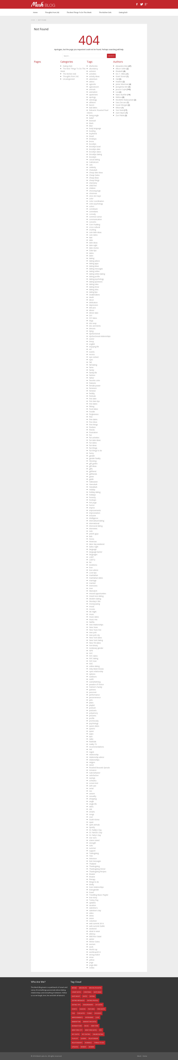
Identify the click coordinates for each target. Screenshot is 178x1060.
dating (91, 258)
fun (90, 435)
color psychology (96, 204)
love (91, 567)
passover (93, 692)
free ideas (93, 422)
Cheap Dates (94, 175)
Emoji (91, 341)
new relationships (96, 624)
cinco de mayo (95, 196)
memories (93, 586)
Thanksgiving (94, 866)
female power (94, 385)
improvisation (94, 513)
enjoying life (94, 346)
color (91, 198)
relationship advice (96, 757)
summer (92, 848)
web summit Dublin (97, 926)
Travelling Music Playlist (98, 895)
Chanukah (93, 170)
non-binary (93, 645)
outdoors (93, 676)
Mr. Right (92, 611)
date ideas (93, 243)
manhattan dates (96, 578)
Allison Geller (121, 68)
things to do (94, 882)
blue (91, 126)
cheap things (94, 180)
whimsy (92, 934)
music (91, 614)
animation (93, 92)
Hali (117, 79)
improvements (95, 510)
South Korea (94, 819)
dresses (92, 328)
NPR (91, 650)
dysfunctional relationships (100, 336)
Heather (119, 81)
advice (91, 81)
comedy (92, 214)
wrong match (94, 954)
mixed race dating (96, 596)
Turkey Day (93, 900)
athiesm (92, 102)
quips (91, 734)
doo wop (92, 323)
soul (91, 817)
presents (92, 715)
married (92, 583)
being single (94, 115)
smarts (92, 812)
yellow (91, 960)
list (90, 562)
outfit (91, 679)
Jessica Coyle (121, 89)
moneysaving (94, 604)
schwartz (92, 780)
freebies (92, 427)
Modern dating (95, 598)
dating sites (93, 289)
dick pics (92, 307)
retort (91, 765)
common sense (95, 217)
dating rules (94, 284)
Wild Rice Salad (95, 936)
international (94, 523)
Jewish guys (94, 534)
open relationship (96, 671)
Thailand (92, 864)
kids (90, 536)
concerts (92, 222)
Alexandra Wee (122, 66)
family (91, 370)
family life (93, 372)
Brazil (91, 136)
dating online (94, 271)
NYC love (93, 661)
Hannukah (93, 484)
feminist (92, 391)
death (91, 297)
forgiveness (94, 414)
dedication (93, 302)
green (91, 476)
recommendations (96, 747)
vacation (92, 905)
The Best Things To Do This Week (79, 12)
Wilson (118, 107)
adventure (93, 79)
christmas (93, 193)
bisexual (92, 120)
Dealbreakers (94, 294)
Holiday (92, 489)
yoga (91, 962)
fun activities (94, 437)
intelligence (93, 518)
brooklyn (92, 144)
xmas (91, 957)
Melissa (119, 97)
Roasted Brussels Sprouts (99, 767)
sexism (92, 793)
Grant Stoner (121, 76)
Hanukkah (93, 487)
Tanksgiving (94, 853)
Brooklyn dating (95, 154)
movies (92, 609)
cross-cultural (94, 227)
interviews (93, 528)
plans (91, 702)
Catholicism (94, 162)
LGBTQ (92, 560)
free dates (93, 419)
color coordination (96, 201)
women (92, 944)
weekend (92, 928)
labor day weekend (96, 544)
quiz (90, 736)
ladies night (93, 547)
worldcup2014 (94, 952)
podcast (92, 708)
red (90, 749)
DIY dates (93, 318)
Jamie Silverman (122, 84)
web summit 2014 (96, 923)
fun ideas (93, 445)
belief (91, 118)
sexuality (92, 796)
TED (91, 856)
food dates (93, 409)
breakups (93, 139)
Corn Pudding (94, 224)
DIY (90, 315)
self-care (92, 786)
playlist (92, 705)
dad (90, 237)
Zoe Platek (120, 115)
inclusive (92, 515)
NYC (91, 653)
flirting (91, 406)
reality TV (93, 744)
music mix (93, 619)
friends (92, 430)
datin (91, 256)
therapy (92, 879)
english (92, 344)
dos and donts (95, 326)
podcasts (93, 710)
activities (92, 74)
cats (91, 165)
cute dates (93, 235)
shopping (93, 799)
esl (90, 349)
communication (95, 219)
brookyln (92, 157)
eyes (91, 359)
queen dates (94, 726)
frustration (93, 432)
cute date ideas (95, 232)
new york (93, 632)
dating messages (96, 269)
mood (91, 606)
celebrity (92, 167)
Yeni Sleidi (120, 110)
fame (91, 367)
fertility (92, 393)
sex (90, 791)
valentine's (93, 908)
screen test (93, 783)
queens (92, 728)
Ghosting (92, 461)
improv (92, 508)
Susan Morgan (121, 105)
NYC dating (93, 658)
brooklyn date (94, 149)
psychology (93, 723)
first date (92, 398)
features (92, 383)
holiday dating (94, 492)
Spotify (92, 827)
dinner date (93, 313)
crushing (92, 230)
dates (91, 253)
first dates (93, 404)
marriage (92, 580)
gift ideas (93, 466)
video (91, 913)
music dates (94, 617)
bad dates (93, 107)
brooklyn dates (95, 152)
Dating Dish (123, 12)
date (91, 240)
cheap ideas (94, 178)
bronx (91, 141)
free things (93, 424)
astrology (93, 100)
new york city (94, 635)
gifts (91, 469)
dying (91, 331)
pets (91, 700)
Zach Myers (120, 113)
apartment (93, 94)
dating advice (94, 261)
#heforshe (93, 66)
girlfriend (92, 471)
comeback (93, 209)
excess (92, 354)
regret (91, 752)
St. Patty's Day (95, 835)
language (93, 549)
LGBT (91, 557)
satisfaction (94, 775)
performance (94, 695)
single (91, 801)
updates (92, 903)
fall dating (93, 365)
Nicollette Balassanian (125, 100)
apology (92, 97)
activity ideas (94, 76)
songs (91, 814)
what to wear (94, 931)
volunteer (93, 921)
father (91, 378)
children (92, 188)
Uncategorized (69, 79)
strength (92, 843)
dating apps (94, 263)
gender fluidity (94, 458)
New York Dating (96, 640)
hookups (92, 500)
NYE (91, 663)
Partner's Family (95, 687)
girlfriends (93, 474)
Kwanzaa (93, 541)
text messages (95, 861)
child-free (93, 185)
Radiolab (92, 741)
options (92, 674)
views (91, 915)
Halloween (93, 482)
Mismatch (93, 591)
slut (90, 809)
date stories (94, 248)
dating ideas (94, 266)
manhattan (93, 575)
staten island (94, 840)
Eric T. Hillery (121, 74)
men (91, 588)
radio (91, 739)
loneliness (93, 565)
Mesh (139, 1056)
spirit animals (94, 825)
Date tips (93, 250)
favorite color (94, 380)
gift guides (93, 463)
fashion (92, 375)
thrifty (91, 884)
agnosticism (94, 87)
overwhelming (94, 682)
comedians (93, 211)
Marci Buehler (121, 94)
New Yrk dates (95, 643)
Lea (117, 92)
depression (93, 305)
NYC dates (93, 656)
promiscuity (94, 721)
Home (35, 12)
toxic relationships (96, 887)
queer (91, 731)
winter (91, 939)
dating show (94, 287)
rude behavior (94, 773)
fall (90, 362)
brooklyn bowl (94, 146)
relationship (94, 754)
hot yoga (92, 502)
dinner (91, 310)
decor (91, 300)
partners (92, 689)
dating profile (94, 276)
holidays (92, 495)
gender (92, 456)
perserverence (95, 697)
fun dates (93, 443)
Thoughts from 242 (52, 12)
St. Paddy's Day (95, 830)
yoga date (93, 965)
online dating (94, 666)
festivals (92, 396)
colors (91, 206)
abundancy (93, 68)
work (91, 947)
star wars (93, 838)
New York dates (95, 637)
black (91, 123)
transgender (94, 890)
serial (91, 788)
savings (92, 778)
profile (91, 718)
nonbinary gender (96, 648)
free (90, 417)
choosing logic (95, 191)
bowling (92, 131)
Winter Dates (94, 941)
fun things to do (95, 450)
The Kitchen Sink (105, 12)
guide (91, 479)
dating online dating (97, 274)
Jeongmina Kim (122, 87)
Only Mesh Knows (96, 669)
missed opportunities (97, 593)
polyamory (93, 713)
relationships (94, 760)
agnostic (92, 84)
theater (92, 874)
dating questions (95, 281)
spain (91, 822)
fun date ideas (95, 440)
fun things (93, 448)
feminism (93, 388)
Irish (91, 531)
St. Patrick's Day (95, 832)
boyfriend (93, 133)
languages (93, 554)
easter (91, 339)
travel (91, 892)
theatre (92, 877)
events (92, 352)
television (93, 858)
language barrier (95, 552)
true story (93, 897)
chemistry (93, 183)
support (92, 851)
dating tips (93, 292)
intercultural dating (96, 521)
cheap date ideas (96, 172)
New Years (93, 627)
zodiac (91, 967)
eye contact (94, 357)
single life (93, 804)
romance (92, 770)
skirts (91, 806)
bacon (91, 105)
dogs (91, 320)
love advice (93, 570)
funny (91, 453)
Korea (91, 539)
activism (92, 71)
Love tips (93, 573)
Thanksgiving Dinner (97, 869)
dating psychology (96, 279)
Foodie (92, 411)
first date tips (94, 401)
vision (91, 918)
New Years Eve (95, 630)
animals (92, 89)
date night (93, 245)
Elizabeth (119, 71)
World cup (93, 949)
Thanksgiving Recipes (97, 871)
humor (92, 505)
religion (92, 762)
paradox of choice (96, 684)
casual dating (94, 159)
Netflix (91, 622)
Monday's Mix (94, 601)
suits (91, 845)
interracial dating (95, 526)
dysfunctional (94, 333)
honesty (92, 497)
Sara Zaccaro (121, 102)
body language (95, 128)
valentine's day (95, 910)
